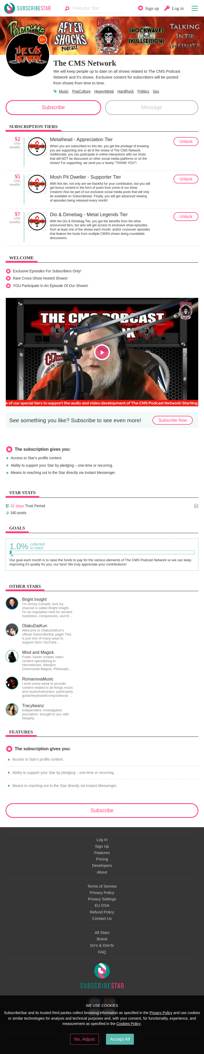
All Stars (102, 932)
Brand (102, 939)
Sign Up (102, 846)
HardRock (125, 91)
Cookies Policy (128, 1024)
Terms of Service (102, 886)
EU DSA (102, 905)
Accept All (120, 1039)
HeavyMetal (104, 91)
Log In (101, 840)
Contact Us (102, 918)
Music (64, 91)
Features (102, 853)
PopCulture (81, 91)
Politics (143, 91)
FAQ (102, 952)
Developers (102, 865)
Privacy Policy (102, 893)
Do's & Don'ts (102, 945)
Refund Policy (102, 912)
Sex (156, 91)
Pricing (102, 859)
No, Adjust (84, 1039)
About (102, 872)
